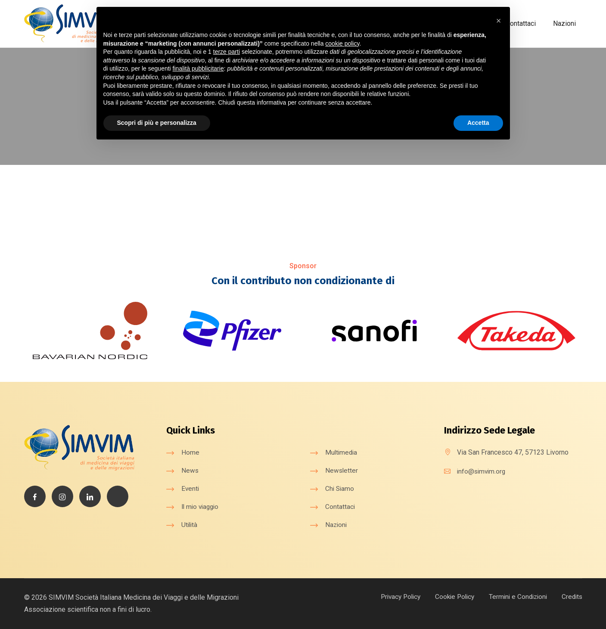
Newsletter (342, 470)
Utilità (190, 524)
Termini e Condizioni (515, 596)
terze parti (226, 51)
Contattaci (521, 23)
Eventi (190, 488)
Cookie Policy (449, 596)
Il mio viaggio (201, 506)
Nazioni (564, 23)
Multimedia (342, 452)
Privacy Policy (391, 596)
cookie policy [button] (342, 43)
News (190, 470)
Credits (571, 596)
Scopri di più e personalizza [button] (156, 122)
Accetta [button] (478, 122)
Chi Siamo (340, 488)
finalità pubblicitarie (198, 68)
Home (190, 452)
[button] (499, 21)
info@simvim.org (482, 471)
